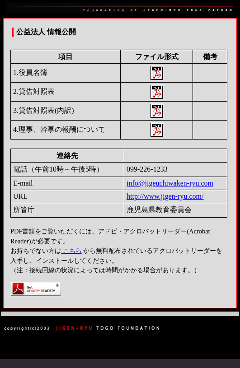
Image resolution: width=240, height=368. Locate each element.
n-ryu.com (198, 183)
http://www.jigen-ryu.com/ (165, 196)
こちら (71, 250)
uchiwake (170, 183)
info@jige (141, 183)
